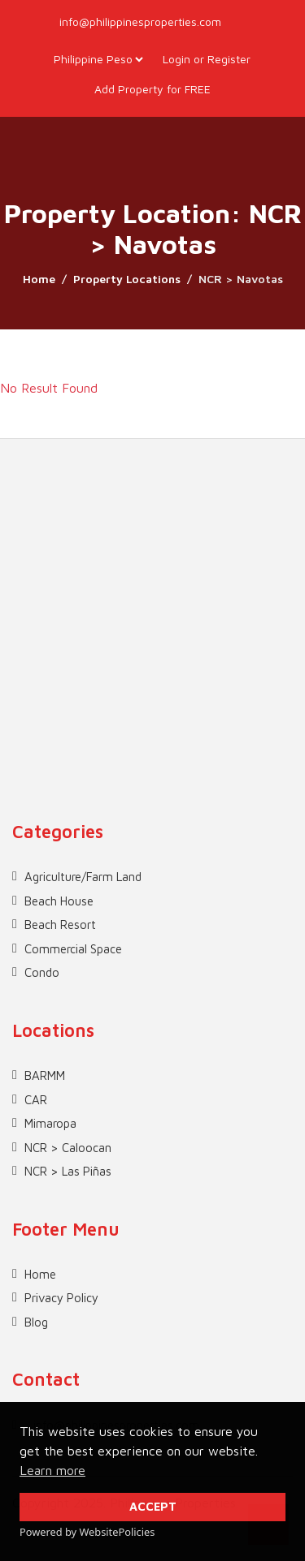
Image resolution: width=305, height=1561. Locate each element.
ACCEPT (152, 1506)
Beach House (59, 901)
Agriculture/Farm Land (83, 877)
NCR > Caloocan (67, 1148)
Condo (41, 972)
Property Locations (127, 279)
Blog (36, 1322)
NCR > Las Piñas (67, 1171)
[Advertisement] (152, 591)
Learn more (52, 1470)
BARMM (44, 1075)
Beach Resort (60, 924)
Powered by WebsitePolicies (87, 1531)
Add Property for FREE (152, 89)
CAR (35, 1100)
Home (39, 279)
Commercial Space (73, 949)
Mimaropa (50, 1123)
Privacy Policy (61, 1298)
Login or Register (207, 59)
